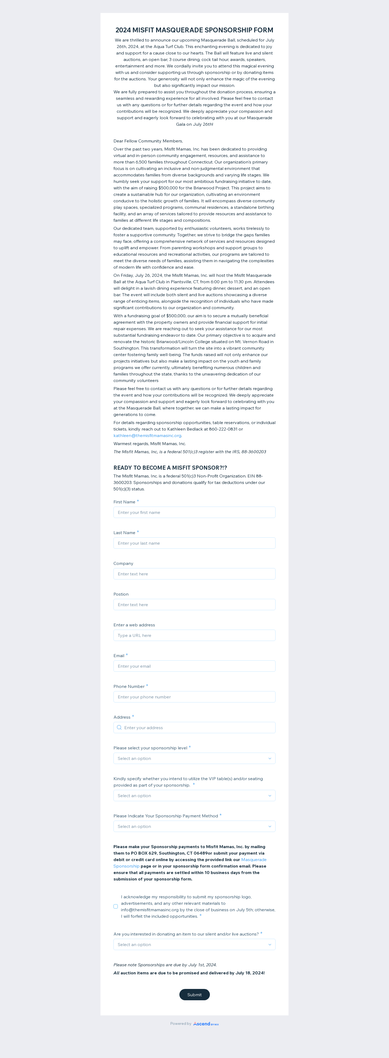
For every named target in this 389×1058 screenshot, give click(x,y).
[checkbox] (115, 906)
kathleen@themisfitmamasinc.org (147, 435)
